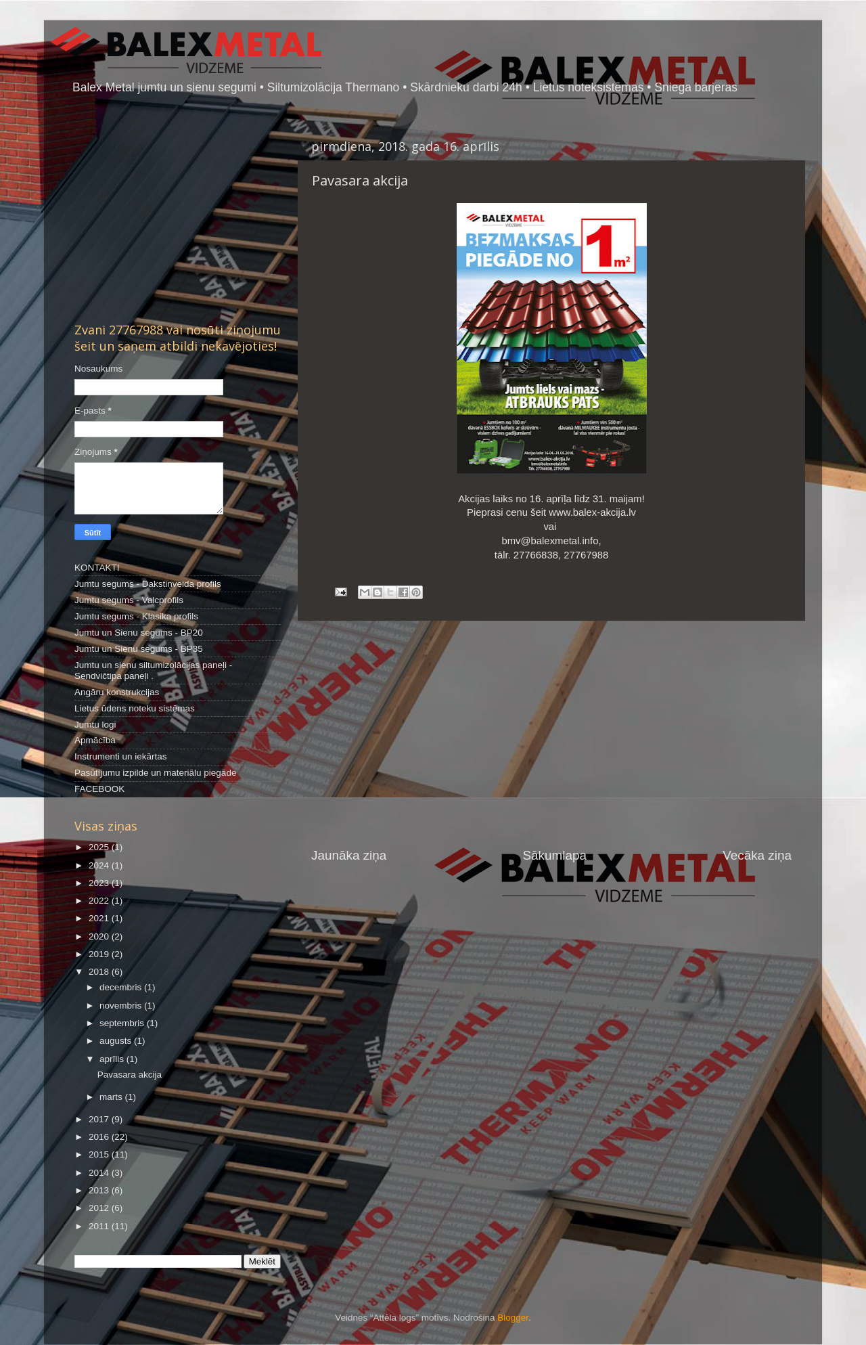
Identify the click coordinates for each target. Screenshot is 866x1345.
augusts (116, 1041)
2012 (100, 1208)
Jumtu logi (95, 725)
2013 (100, 1190)
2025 (100, 847)
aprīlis (113, 1059)
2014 (100, 1173)
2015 (100, 1154)
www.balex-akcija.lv (592, 512)
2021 (100, 918)
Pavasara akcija (129, 1075)
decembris (121, 987)
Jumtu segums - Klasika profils (136, 616)
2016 (100, 1137)
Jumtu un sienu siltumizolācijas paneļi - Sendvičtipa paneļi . (153, 670)
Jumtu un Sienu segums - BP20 (138, 632)
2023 (100, 883)
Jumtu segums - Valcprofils (128, 600)
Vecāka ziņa (757, 855)
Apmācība (95, 740)
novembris (121, 1005)
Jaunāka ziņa (348, 855)
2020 (100, 936)
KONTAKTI (97, 568)
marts (112, 1097)
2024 (100, 865)
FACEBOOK (99, 789)
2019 (100, 954)
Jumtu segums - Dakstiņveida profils (147, 584)
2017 (100, 1119)
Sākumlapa (554, 855)
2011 (100, 1226)
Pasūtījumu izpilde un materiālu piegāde (155, 773)
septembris (123, 1023)
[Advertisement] (551, 734)
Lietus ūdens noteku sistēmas (134, 708)
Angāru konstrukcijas (116, 692)
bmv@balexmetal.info (549, 540)
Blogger (512, 1318)
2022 (100, 901)
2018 (100, 972)
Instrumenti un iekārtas (120, 756)
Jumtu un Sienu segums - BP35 (138, 649)
